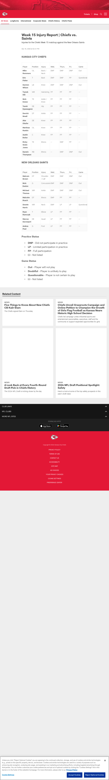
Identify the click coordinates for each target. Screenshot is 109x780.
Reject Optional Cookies (94, 775)
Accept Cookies (74, 775)
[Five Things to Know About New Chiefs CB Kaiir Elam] (27, 307)
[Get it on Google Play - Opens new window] (63, 376)
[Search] (101, 14)
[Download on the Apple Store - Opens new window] (45, 375)
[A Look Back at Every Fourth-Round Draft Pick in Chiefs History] (27, 336)
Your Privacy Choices (54, 423)
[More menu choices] (105, 14)
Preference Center (54, 432)
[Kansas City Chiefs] (54, 386)
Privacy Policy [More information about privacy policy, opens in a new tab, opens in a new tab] (71, 770)
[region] (54, 768)
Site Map (54, 415)
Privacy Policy (54, 399)
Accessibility (54, 411)
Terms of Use (54, 403)
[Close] (105, 760)
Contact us (54, 407)
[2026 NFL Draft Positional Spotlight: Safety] (81, 337)
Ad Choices (54, 419)
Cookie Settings (54, 428)
